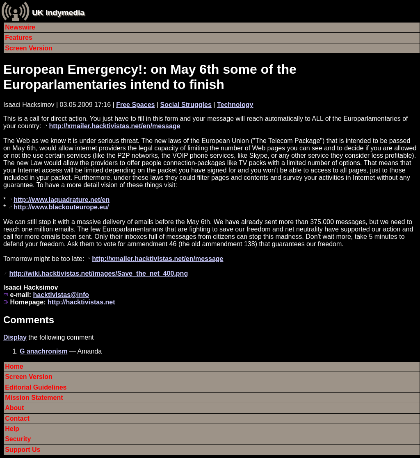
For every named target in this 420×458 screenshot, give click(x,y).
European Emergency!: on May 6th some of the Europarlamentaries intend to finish (150, 77)
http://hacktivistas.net (81, 302)
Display (15, 337)
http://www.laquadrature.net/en (62, 199)
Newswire (20, 27)
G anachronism (43, 351)
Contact (17, 418)
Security (18, 438)
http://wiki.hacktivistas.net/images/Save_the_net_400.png (98, 273)
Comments (28, 319)
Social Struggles (185, 104)
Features (18, 37)
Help (12, 428)
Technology (235, 104)
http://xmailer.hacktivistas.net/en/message (114, 125)
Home (14, 366)
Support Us (22, 449)
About (14, 407)
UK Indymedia (58, 12)
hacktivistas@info (61, 294)
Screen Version (28, 48)
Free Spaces (135, 104)
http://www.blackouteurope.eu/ (61, 207)
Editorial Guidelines (35, 387)
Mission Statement (34, 397)
